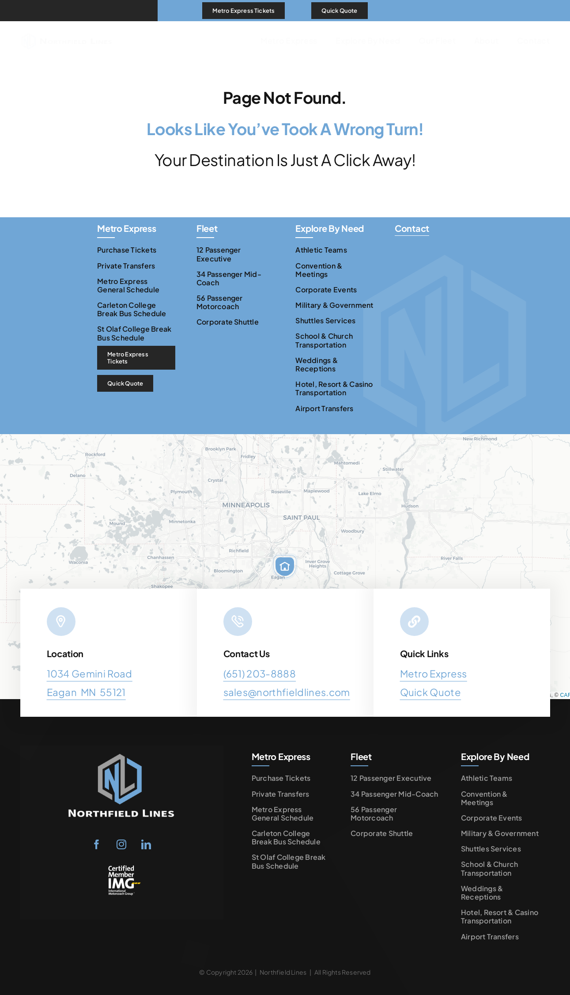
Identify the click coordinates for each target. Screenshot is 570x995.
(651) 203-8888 (259, 673)
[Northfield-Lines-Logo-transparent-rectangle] (122, 752)
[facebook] (97, 844)
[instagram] (122, 844)
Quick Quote (430, 692)
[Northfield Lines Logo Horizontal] (66, 26)
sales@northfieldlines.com (286, 692)
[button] (285, 566)
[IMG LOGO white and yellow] (122, 868)
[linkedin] (146, 844)
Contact (412, 228)
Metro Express (433, 673)
